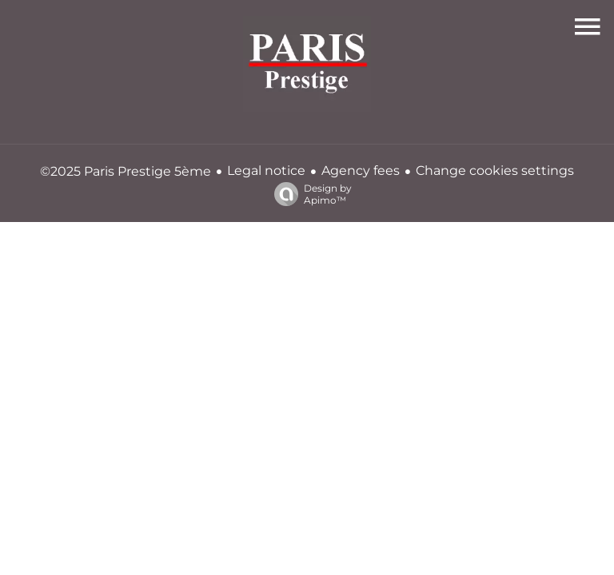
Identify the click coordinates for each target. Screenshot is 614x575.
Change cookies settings (495, 170)
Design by (309, 194)
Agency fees (360, 170)
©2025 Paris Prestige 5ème (125, 171)
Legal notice (266, 170)
